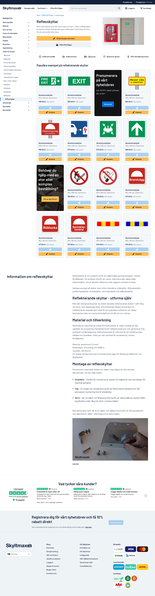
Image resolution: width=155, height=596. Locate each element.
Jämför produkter (53, 559)
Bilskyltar (7, 84)
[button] (128, 585)
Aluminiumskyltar (46, 95)
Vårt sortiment (52, 555)
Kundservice (51, 573)
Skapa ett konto (52, 566)
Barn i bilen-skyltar (10, 81)
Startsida (50, 548)
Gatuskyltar (8, 74)
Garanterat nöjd (86, 562)
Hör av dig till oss (50, 199)
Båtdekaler (7, 92)
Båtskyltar (7, 95)
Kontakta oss (85, 548)
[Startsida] (24, 545)
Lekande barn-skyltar (11, 77)
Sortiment (43, 8)
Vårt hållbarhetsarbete (89, 559)
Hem (38, 15)
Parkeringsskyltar (10, 66)
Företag (149, 2)
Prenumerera (116, 522)
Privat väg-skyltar (10, 63)
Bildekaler (7, 88)
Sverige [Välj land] (12, 554)
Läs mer (75, 464)
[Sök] (91, 8)
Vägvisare (7, 55)
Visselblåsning (86, 566)
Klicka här (108, 104)
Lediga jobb (84, 555)
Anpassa (50, 112)
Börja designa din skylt (64, 38)
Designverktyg (52, 551)
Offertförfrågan (56, 8)
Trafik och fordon (48, 15)
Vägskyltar (7, 59)
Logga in (49, 562)
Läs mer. (88, 527)
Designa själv (29, 8)
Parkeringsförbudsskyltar (12, 70)
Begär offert (51, 570)
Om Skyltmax (85, 551)
